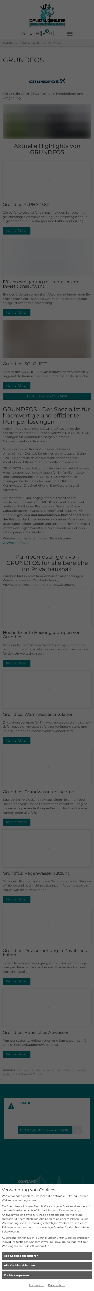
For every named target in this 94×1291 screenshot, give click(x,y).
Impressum (36, 1285)
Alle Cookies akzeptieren (21, 1255)
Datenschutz (56, 1285)
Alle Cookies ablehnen (19, 1265)
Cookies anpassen (16, 1275)
